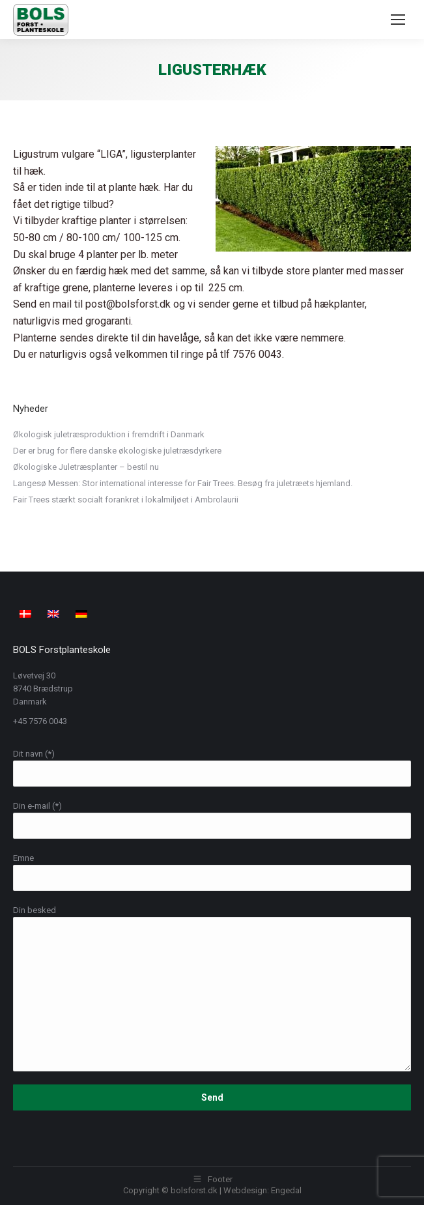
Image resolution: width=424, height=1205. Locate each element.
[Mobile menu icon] (398, 20)
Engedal (286, 1190)
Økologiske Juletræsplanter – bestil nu (86, 467)
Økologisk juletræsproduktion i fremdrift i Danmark (109, 434)
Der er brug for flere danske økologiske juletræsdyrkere (117, 451)
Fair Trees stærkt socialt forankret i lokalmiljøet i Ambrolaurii (125, 499)
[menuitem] (27, 614)
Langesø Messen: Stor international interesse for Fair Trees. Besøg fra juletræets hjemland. (182, 483)
